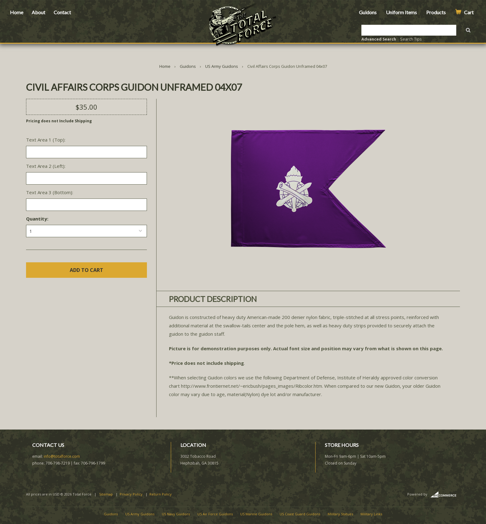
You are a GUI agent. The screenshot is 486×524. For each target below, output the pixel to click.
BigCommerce (445, 494)
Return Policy (160, 494)
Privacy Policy (131, 494)
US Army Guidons (221, 66)
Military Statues (340, 514)
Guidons (368, 12)
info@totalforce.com (62, 456)
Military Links (371, 514)
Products (436, 12)
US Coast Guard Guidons (300, 514)
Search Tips (411, 39)
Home (16, 12)
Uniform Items (401, 12)
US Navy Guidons (176, 514)
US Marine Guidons (256, 514)
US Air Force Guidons (215, 514)
